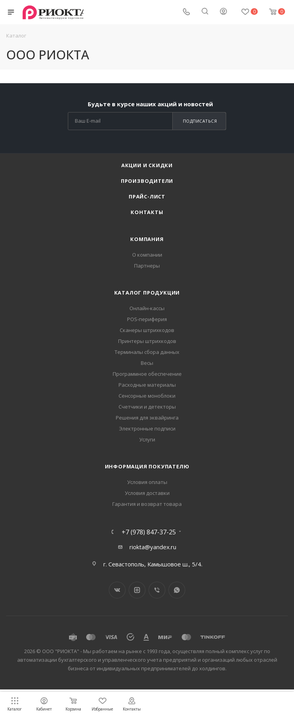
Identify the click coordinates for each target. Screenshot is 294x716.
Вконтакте (117, 590)
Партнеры (147, 265)
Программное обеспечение (147, 373)
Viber (157, 590)
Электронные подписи (147, 428)
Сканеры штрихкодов (147, 330)
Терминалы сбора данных (147, 351)
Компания (146, 239)
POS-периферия (147, 319)
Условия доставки (147, 492)
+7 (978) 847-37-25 (149, 532)
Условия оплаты (147, 482)
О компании (147, 254)
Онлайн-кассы (147, 308)
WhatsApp (176, 590)
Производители (147, 180)
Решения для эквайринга (147, 417)
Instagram (137, 590)
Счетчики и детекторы (147, 406)
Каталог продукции (147, 292)
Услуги (147, 439)
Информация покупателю (147, 466)
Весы (147, 362)
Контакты (147, 212)
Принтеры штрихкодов (147, 341)
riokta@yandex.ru (152, 547)
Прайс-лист (147, 196)
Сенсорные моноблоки (147, 395)
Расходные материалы (147, 384)
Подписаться (200, 121)
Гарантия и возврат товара (147, 503)
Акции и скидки (147, 165)
